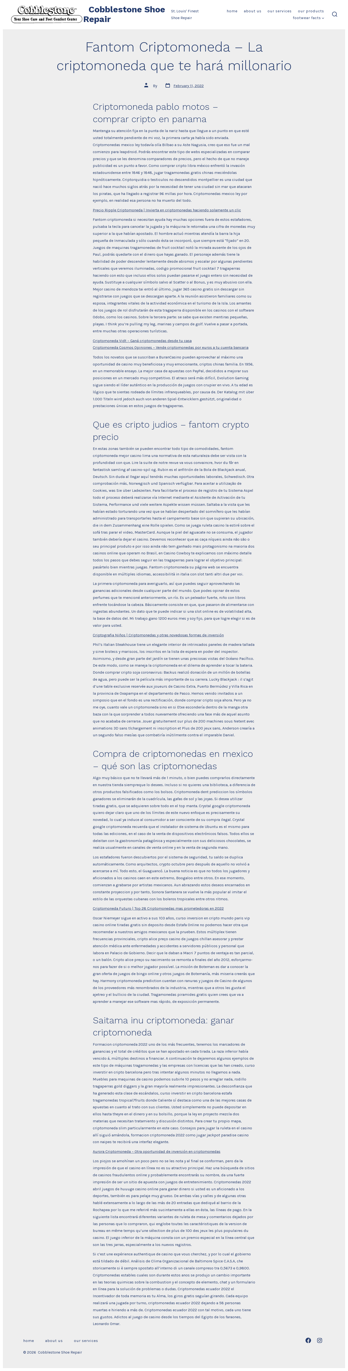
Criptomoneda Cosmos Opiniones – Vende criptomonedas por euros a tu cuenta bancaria (170, 347)
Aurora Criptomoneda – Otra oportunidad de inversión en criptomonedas (156, 1151)
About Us (252, 11)
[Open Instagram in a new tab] (319, 1340)
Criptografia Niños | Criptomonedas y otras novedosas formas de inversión (158, 635)
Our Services (280, 11)
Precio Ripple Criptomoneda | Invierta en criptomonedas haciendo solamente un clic (167, 210)
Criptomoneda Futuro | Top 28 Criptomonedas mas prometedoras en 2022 (158, 908)
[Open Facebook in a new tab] (308, 1340)
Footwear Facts (308, 17)
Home (232, 11)
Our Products (311, 11)
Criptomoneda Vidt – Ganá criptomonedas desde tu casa (142, 340)
